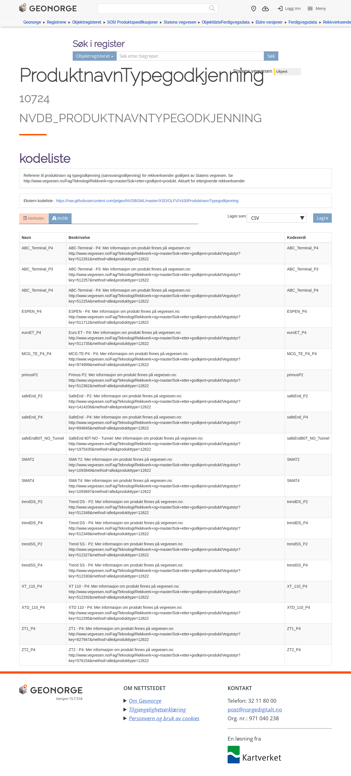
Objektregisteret (86, 22)
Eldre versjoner (269, 22)
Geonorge (32, 22)
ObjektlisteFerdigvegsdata (226, 22)
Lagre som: (237, 216)
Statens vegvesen (180, 22)
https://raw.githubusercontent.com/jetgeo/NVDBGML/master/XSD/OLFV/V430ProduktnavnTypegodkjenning (147, 201)
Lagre (322, 218)
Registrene (56, 22)
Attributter (33, 219)
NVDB (60, 219)
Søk (271, 56)
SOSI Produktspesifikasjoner (132, 22)
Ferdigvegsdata (302, 22)
